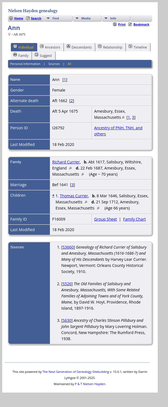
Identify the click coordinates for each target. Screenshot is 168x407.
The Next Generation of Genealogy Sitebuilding (75, 372)
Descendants (79, 47)
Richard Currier (66, 162)
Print (122, 24)
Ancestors (50, 47)
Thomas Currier (74, 195)
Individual (23, 47)
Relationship (110, 47)
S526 (66, 283)
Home (18, 18)
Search (36, 18)
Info (113, 18)
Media (86, 18)
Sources (54, 64)
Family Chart (134, 219)
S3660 (68, 247)
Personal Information (25, 64)
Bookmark (141, 24)
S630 (66, 320)
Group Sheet (105, 219)
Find (55, 18)
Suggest (43, 55)
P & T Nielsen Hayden (90, 384)
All (69, 64)
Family (20, 55)
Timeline (138, 47)
